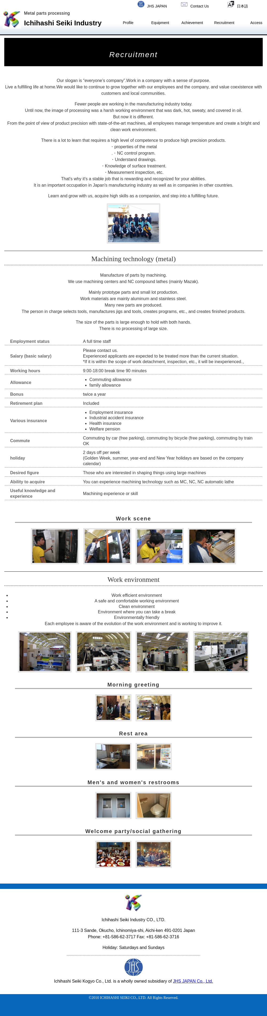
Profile (128, 23)
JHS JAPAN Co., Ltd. (193, 981)
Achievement (192, 23)
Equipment (160, 23)
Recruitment (224, 23)
